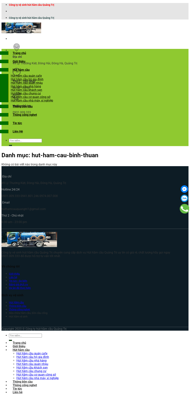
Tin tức (17, 123)
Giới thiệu (19, 61)
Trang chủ (19, 53)
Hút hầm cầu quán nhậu (27, 83)
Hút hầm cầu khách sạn (26, 90)
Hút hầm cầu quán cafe (26, 76)
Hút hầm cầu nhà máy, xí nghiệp (32, 100)
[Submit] (10, 145)
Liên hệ (13, 277)
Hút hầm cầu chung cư (26, 93)
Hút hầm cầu (21, 70)
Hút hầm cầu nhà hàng (26, 86)
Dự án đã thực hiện (20, 288)
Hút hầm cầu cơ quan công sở (30, 97)
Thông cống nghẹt (25, 115)
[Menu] (12, 39)
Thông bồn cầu (23, 106)
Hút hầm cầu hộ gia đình (27, 79)
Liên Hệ (18, 131)
